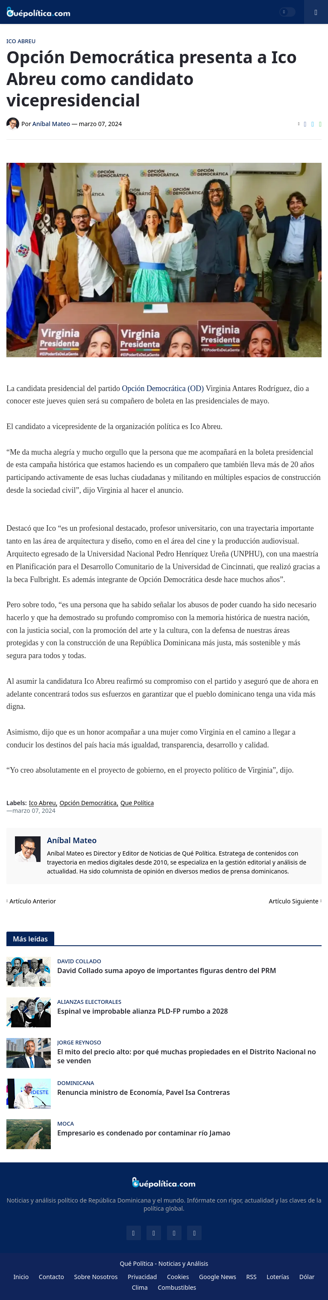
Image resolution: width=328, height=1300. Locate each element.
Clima (140, 1287)
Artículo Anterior (32, 901)
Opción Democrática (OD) (163, 388)
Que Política (137, 803)
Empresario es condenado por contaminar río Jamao (143, 1133)
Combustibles (177, 1287)
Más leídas (30, 939)
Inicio (21, 1277)
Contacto (51, 1277)
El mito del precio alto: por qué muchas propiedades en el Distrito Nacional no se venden (186, 1056)
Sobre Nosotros (96, 1277)
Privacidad (142, 1277)
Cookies (178, 1277)
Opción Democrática (88, 803)
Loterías (277, 1277)
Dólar (307, 1277)
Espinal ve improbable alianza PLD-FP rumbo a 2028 (142, 1011)
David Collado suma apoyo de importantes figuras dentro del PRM (166, 970)
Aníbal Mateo (72, 840)
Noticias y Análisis (183, 1263)
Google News (217, 1277)
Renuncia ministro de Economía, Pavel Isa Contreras (143, 1092)
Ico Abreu (42, 803)
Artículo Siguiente (294, 901)
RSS (251, 1277)
